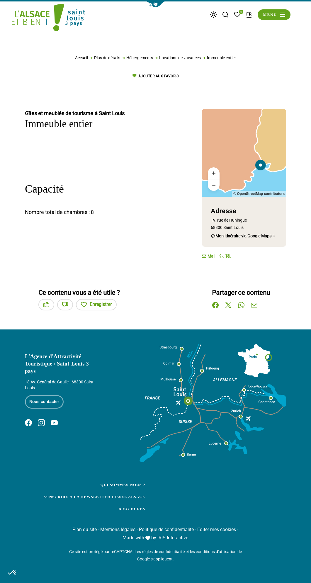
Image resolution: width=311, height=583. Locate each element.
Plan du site (84, 529)
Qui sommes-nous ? (123, 484)
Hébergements (139, 59)
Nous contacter (44, 401)
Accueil (81, 59)
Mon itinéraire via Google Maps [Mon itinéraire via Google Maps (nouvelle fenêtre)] (243, 236)
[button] (155, 4)
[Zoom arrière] (214, 185)
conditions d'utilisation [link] (216, 551)
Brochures (131, 508)
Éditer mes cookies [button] (216, 529)
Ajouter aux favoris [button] (155, 76)
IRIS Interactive (172, 537)
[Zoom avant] (214, 173)
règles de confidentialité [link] (163, 551)
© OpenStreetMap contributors (259, 194)
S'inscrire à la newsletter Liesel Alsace (94, 496)
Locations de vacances (180, 59)
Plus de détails (107, 59)
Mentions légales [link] (117, 529)
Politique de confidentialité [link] (166, 529)
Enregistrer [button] (96, 305)
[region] (244, 153)
